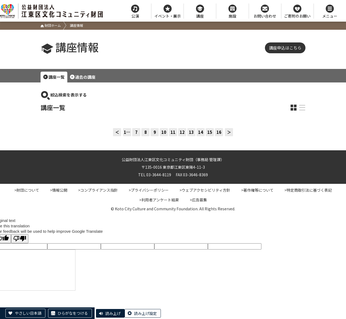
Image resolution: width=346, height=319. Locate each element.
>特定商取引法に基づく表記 (308, 190)
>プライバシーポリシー (149, 190)
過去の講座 (85, 77)
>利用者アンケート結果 (159, 199)
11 (173, 132)
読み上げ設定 (145, 313)
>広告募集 (198, 199)
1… (127, 132)
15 (210, 132)
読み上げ (113, 313)
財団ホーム (51, 25)
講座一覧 (56, 77)
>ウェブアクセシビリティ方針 (204, 190)
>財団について (26, 190)
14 (200, 132)
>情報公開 (58, 190)
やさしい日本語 (28, 313)
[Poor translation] (19, 238)
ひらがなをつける (73, 313)
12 (182, 132)
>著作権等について (257, 190)
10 (164, 132)
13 (191, 132)
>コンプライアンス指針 (98, 190)
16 (219, 132)
